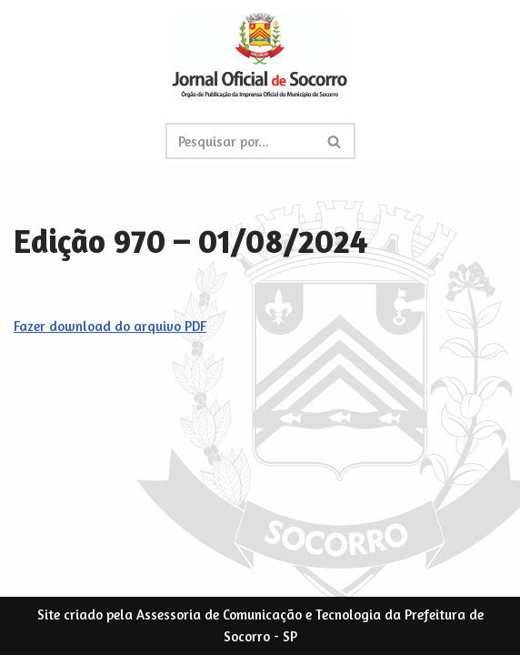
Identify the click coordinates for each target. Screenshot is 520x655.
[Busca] (240, 141)
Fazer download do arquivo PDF (110, 326)
